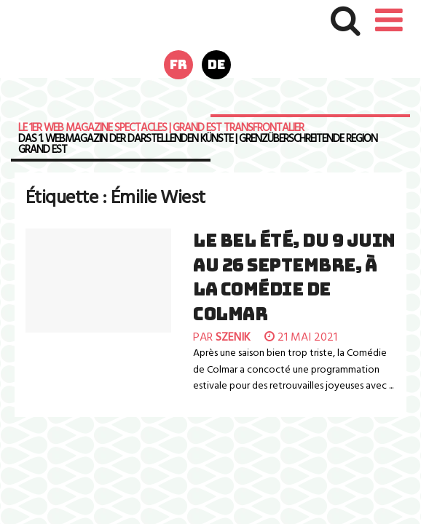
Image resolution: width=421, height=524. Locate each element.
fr (178, 64)
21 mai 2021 (300, 337)
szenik (233, 337)
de (216, 64)
